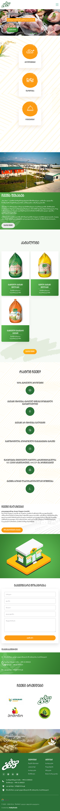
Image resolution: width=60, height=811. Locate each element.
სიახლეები (32, 770)
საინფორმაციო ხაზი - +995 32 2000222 (18, 662)
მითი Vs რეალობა (51, 774)
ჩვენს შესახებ (33, 763)
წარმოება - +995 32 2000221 (14, 665)
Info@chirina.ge (18, 670)
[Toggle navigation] (57, 4)
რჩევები (48, 770)
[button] (31, 33)
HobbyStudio (13, 808)
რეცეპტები (49, 767)
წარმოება (31, 774)
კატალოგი (32, 767)
